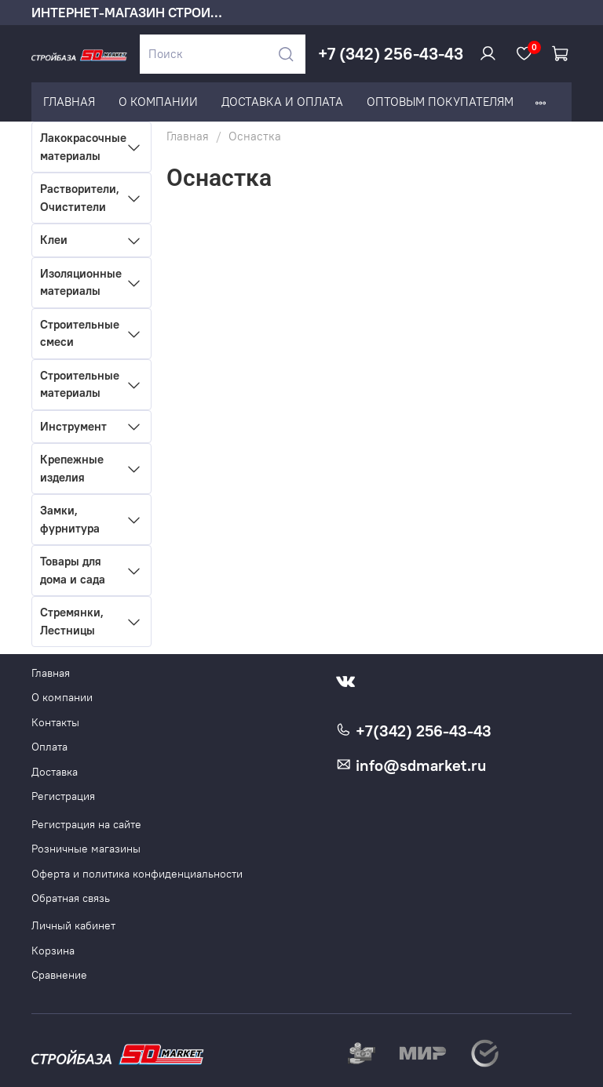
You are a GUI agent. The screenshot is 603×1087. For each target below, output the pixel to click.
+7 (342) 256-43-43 (390, 53)
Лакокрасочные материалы (79, 146)
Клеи (54, 239)
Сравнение (59, 975)
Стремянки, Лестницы (72, 621)
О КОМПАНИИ (158, 101)
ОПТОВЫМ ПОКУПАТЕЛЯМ (440, 101)
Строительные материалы (79, 384)
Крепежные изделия (72, 468)
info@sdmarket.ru (411, 765)
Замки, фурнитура (70, 519)
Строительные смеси (79, 333)
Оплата (49, 747)
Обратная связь (70, 898)
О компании (62, 697)
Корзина (53, 951)
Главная (187, 136)
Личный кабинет (73, 925)
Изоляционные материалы (79, 282)
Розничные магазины (86, 849)
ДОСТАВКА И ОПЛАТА (282, 101)
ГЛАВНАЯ (69, 101)
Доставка (54, 772)
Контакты (55, 722)
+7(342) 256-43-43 (414, 731)
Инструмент (73, 426)
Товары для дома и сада (72, 570)
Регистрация (63, 796)
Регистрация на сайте (86, 824)
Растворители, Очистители (79, 197)
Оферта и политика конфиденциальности (137, 874)
